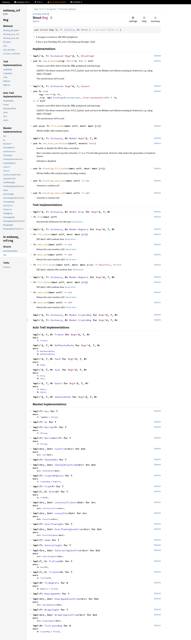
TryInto (54, 572)
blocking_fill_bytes (55, 168)
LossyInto (61, 513)
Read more (77, 221)
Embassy (6, 2)
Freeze (59, 334)
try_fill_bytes (46, 264)
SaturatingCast (49, 556)
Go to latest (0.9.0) (56, 2)
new (45, 91)
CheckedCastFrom (66, 464)
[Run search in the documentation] (97, 9)
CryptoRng (84, 314)
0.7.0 (38, 2)
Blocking (87, 55)
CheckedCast (48, 471)
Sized (54, 417)
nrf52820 (75, 2)
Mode (84, 29)
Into (52, 491)
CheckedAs (51, 459)
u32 (87, 180)
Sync (58, 369)
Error (116, 264)
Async (84, 86)
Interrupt (74, 97)
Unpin (58, 383)
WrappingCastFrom (66, 614)
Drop (81, 211)
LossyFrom (47, 519)
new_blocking (51, 61)
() (109, 264)
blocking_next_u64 (54, 193)
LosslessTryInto (66, 502)
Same (47, 540)
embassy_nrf (39, 14)
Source (36, 21)
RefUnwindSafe (64, 345)
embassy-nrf (21, 2)
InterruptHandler (93, 97)
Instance (69, 29)
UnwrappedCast (49, 605)
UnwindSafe (63, 396)
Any (46, 411)
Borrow (48, 427)
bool (92, 143)
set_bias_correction (55, 143)
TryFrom (54, 561)
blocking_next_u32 (54, 180)
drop (40, 217)
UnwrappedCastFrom (67, 598)
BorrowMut (51, 438)
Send (58, 358)
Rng (67, 55)
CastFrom (60, 448)
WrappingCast (48, 621)
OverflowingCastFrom (69, 529)
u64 (87, 193)
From (47, 486)
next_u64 (42, 254)
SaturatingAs (53, 545)
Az (45, 422)
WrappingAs (51, 609)
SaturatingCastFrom (68, 550)
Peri (69, 61)
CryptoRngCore (53, 475)
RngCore (83, 229)
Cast (44, 455)
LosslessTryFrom (50, 508)
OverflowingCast (50, 535)
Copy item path (51, 17)
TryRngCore (51, 582)
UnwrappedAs (52, 593)
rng (47, 14)
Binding (58, 97)
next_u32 (42, 244)
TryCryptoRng (53, 625)
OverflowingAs (53, 524)
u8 (97, 126)
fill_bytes (57, 126)
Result (103, 264)
